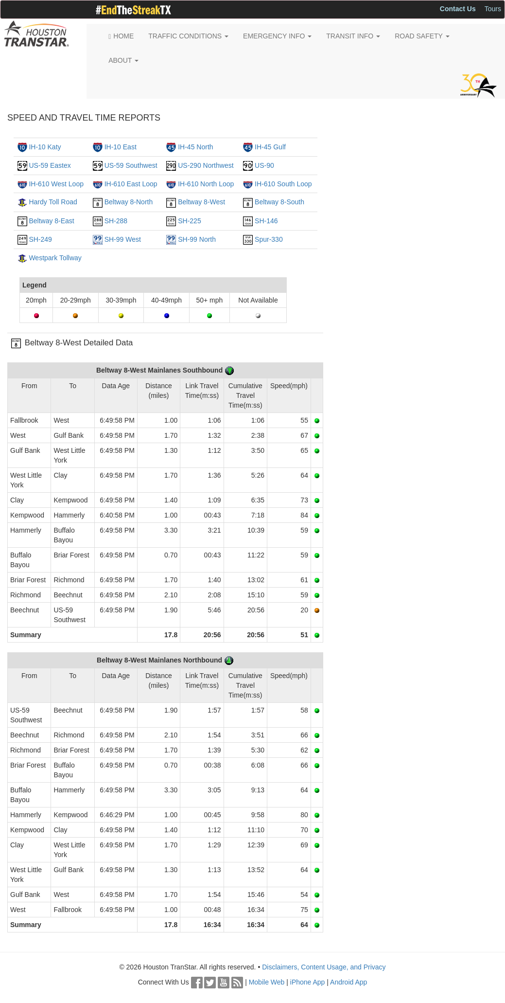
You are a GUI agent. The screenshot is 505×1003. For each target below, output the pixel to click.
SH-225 (189, 221)
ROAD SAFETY (422, 36)
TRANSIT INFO (353, 36)
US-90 (264, 165)
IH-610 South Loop (283, 184)
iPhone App (307, 982)
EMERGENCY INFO (277, 36)
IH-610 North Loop (206, 184)
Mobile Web (267, 982)
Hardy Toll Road (53, 202)
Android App (348, 982)
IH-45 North (195, 147)
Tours (493, 9)
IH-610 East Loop (130, 184)
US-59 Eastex (49, 165)
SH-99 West (122, 239)
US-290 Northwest (205, 165)
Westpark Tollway (55, 258)
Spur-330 (269, 239)
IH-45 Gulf (270, 147)
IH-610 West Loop (56, 184)
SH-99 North (197, 239)
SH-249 (40, 239)
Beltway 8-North (128, 202)
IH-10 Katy (45, 147)
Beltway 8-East (51, 221)
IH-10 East (120, 147)
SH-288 (115, 221)
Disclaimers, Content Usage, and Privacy (323, 967)
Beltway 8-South (279, 202)
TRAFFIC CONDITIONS (188, 36)
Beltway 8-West (201, 202)
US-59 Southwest (130, 165)
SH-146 (266, 221)
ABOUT (123, 60)
